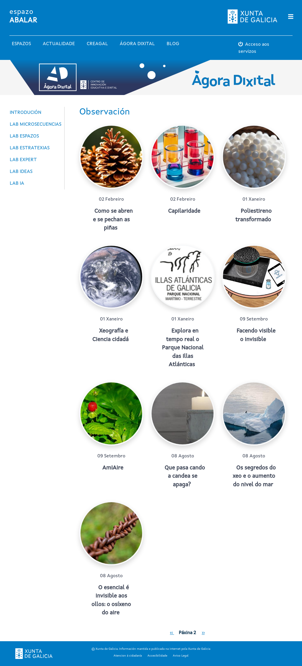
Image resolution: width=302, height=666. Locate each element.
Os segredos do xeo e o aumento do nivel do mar (254, 476)
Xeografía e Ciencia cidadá (110, 335)
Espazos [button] (21, 44)
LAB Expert (23, 160)
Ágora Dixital (137, 44)
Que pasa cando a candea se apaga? (185, 476)
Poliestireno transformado (253, 216)
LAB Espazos (24, 136)
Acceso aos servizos (253, 48)
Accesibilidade (157, 655)
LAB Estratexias (30, 148)
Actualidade (59, 44)
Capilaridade (184, 211)
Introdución (25, 112)
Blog (173, 44)
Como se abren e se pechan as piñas (113, 220)
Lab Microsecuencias (35, 124)
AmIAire (112, 468)
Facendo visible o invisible (256, 335)
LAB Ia (17, 183)
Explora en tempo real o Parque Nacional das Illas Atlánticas (182, 348)
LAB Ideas (21, 171)
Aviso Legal (180, 655)
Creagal (97, 44)
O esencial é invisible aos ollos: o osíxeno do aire (111, 600)
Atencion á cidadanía (128, 655)
